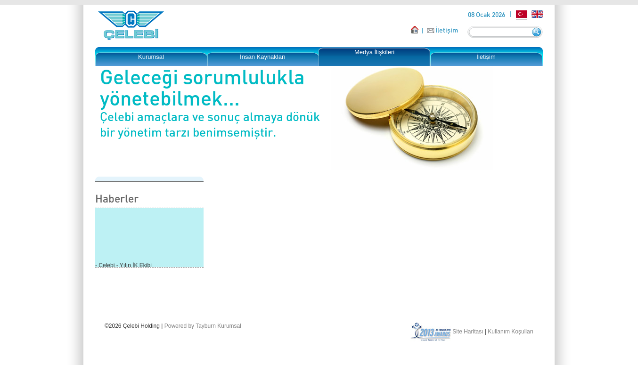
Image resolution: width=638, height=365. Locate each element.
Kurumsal (151, 56)
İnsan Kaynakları (263, 56)
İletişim (446, 30)
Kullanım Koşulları (510, 331)
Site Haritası (467, 331)
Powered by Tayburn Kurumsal (202, 326)
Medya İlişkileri (374, 52)
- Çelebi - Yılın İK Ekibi (123, 266)
